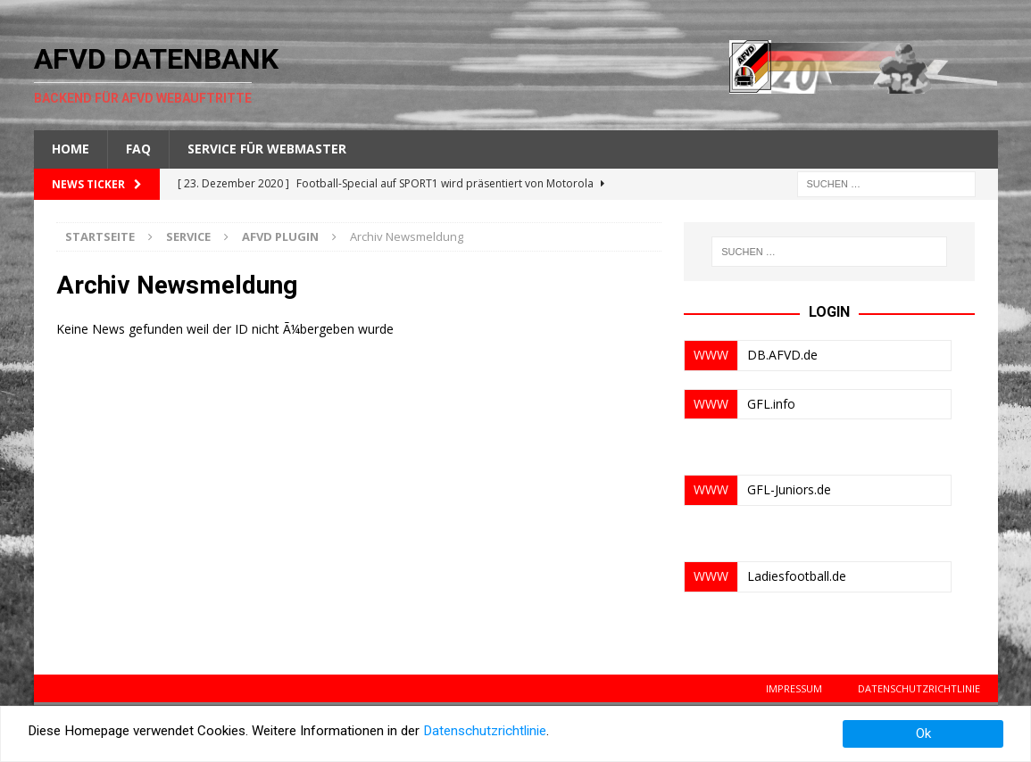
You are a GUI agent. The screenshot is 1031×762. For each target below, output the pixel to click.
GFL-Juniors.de (789, 489)
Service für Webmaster (266, 148)
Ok (923, 733)
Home (70, 148)
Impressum (794, 688)
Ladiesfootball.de (796, 575)
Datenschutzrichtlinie (919, 688)
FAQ (138, 148)
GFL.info (771, 403)
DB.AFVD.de (782, 354)
